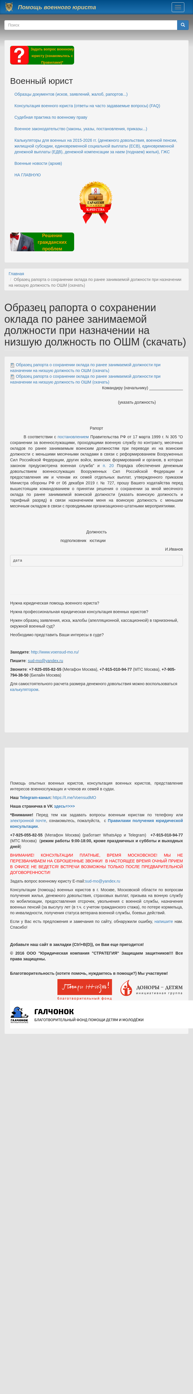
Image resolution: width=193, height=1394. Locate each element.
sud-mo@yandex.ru (45, 660)
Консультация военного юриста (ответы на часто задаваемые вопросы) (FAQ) (87, 105)
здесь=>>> (64, 806)
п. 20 (108, 465)
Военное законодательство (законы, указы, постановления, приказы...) (80, 128)
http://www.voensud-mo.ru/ (55, 652)
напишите (163, 921)
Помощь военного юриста (57, 7)
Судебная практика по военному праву (50, 117)
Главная (16, 273)
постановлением (73, 437)
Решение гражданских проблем (52, 242)
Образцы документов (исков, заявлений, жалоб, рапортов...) (71, 94)
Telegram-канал (35, 797)
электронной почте (28, 820)
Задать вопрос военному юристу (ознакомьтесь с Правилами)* (52, 56)
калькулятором (24, 689)
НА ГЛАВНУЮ (27, 175)
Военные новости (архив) (38, 163)
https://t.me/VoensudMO (74, 797)
